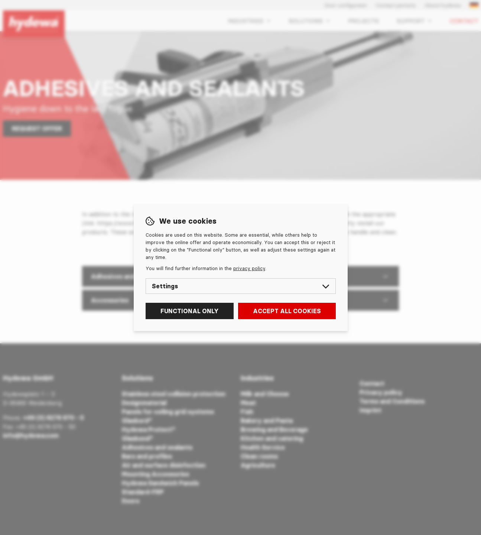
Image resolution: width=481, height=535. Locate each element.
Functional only (189, 311)
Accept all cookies (287, 311)
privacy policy (249, 268)
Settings (240, 286)
